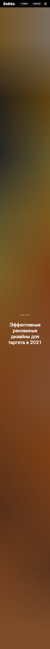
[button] (45, 4)
